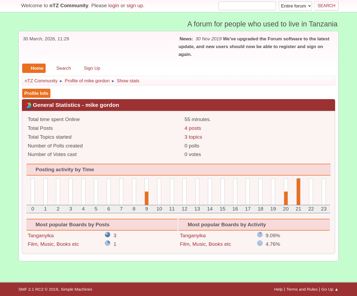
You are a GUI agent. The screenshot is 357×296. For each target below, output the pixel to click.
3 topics (193, 137)
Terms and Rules (302, 289)
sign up (134, 5)
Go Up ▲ (330, 289)
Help (278, 289)
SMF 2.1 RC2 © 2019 (38, 289)
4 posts (193, 128)
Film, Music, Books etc (53, 244)
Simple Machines (76, 289)
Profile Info (36, 93)
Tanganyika (41, 235)
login (113, 5)
